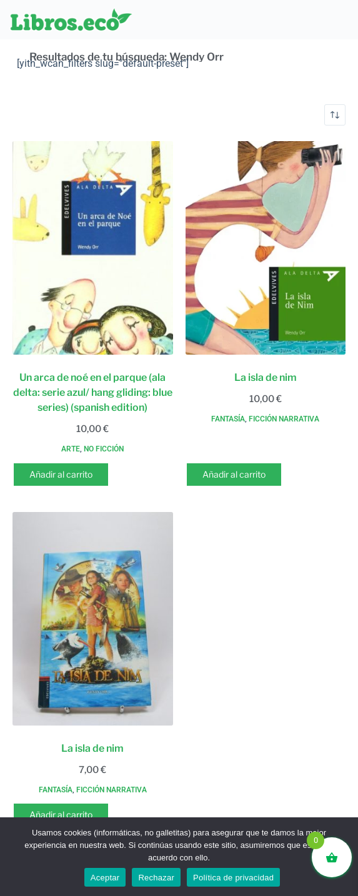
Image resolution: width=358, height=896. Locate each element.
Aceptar (105, 877)
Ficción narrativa (284, 419)
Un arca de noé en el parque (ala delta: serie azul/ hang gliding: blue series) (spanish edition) (92, 392)
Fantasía (228, 419)
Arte (70, 449)
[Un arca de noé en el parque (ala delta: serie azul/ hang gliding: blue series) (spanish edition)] (92, 248)
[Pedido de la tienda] (335, 115)
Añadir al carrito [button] (60, 474)
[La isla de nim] (266, 248)
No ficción (104, 449)
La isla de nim (265, 377)
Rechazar (156, 877)
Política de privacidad (233, 877)
